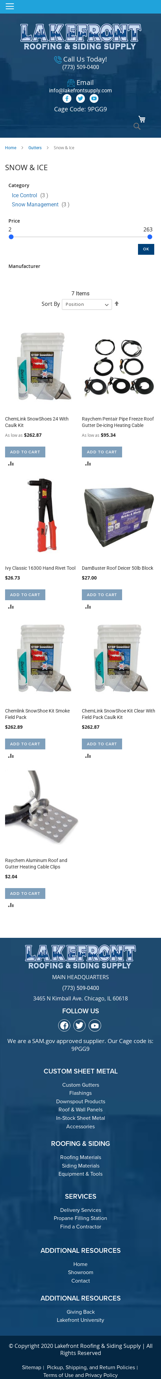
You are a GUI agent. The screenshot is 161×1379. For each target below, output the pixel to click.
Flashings (80, 1093)
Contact (80, 1281)
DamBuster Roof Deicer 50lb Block (117, 568)
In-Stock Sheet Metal (80, 1118)
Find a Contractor (80, 1226)
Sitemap (31, 1367)
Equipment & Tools (80, 1174)
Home (10, 147)
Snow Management (43, 204)
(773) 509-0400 (80, 67)
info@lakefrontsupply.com (80, 90)
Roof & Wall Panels (80, 1109)
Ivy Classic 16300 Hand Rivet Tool (40, 568)
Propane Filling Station (80, 1218)
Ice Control (32, 195)
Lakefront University (80, 1320)
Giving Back (81, 1312)
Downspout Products (80, 1101)
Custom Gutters (80, 1085)
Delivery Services (80, 1210)
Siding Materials (80, 1166)
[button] (11, 463)
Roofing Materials (80, 1157)
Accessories (80, 1126)
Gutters (35, 147)
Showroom (80, 1272)
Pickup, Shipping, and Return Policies (91, 1367)
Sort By (51, 304)
